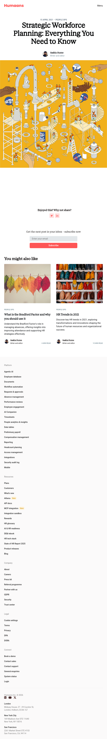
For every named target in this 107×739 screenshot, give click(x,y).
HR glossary (9, 523)
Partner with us (10, 589)
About (6, 569)
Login (6, 681)
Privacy (7, 630)
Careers (7, 574)
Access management (13, 452)
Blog (6, 554)
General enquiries (11, 671)
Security (7, 600)
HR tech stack (10, 538)
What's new (9, 493)
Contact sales (10, 661)
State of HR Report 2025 (14, 544)
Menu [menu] (100, 5)
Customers (9, 488)
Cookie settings (11, 620)
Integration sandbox (13, 513)
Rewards (8, 518)
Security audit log (11, 462)
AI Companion (10, 412)
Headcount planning (13, 447)
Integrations (9, 457)
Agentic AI (8, 372)
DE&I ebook (9, 533)
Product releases (11, 549)
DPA (6, 635)
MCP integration (14, 508)
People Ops (61, 20)
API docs (8, 503)
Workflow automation (13, 387)
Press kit (8, 579)
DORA (6, 640)
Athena (10, 498)
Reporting (8, 442)
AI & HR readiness (12, 528)
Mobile (7, 467)
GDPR (6, 594)
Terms (7, 625)
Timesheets (9, 417)
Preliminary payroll (12, 432)
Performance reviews (13, 402)
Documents (9, 382)
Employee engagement (14, 407)
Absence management (14, 397)
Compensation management (16, 437)
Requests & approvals (13, 392)
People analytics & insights (16, 422)
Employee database (12, 377)
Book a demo (10, 656)
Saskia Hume (57, 52)
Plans (6, 483)
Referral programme (13, 584)
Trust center (9, 605)
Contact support (11, 666)
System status (10, 676)
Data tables (9, 427)
